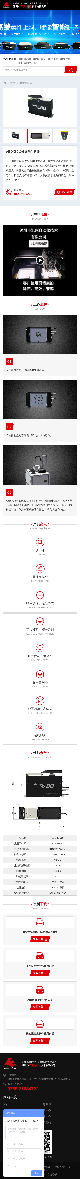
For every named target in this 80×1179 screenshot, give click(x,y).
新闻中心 (45, 1116)
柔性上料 (53, 59)
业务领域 (45, 1104)
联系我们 (45, 1122)
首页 (12, 83)
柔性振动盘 (25, 59)
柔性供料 (65, 59)
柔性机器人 (39, 59)
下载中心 (45, 1110)
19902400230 (23, 194)
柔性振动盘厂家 (27, 62)
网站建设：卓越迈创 (46, 1174)
